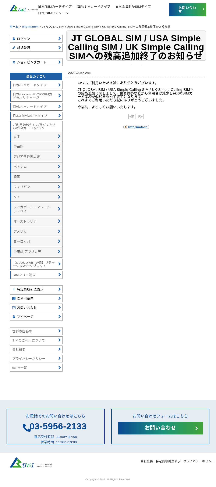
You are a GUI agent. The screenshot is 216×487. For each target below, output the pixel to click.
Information (136, 127)
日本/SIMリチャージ (57, 13)
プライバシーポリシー (198, 461)
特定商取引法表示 (165, 461)
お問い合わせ (186, 9)
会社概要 (142, 461)
